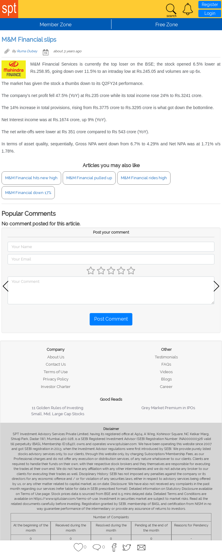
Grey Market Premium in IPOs (168, 408)
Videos (166, 372)
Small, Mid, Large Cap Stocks (57, 414)
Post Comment (111, 319)
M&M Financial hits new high (31, 178)
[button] (188, 9)
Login (209, 13)
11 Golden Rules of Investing (57, 408)
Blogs (166, 379)
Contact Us (56, 364)
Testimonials (166, 357)
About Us (55, 357)
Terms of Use (56, 372)
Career (166, 386)
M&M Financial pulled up (89, 178)
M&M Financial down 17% (28, 192)
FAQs (166, 364)
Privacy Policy (55, 379)
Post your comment (111, 232)
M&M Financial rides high (144, 178)
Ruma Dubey (27, 51)
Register (210, 4)
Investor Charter (56, 386)
